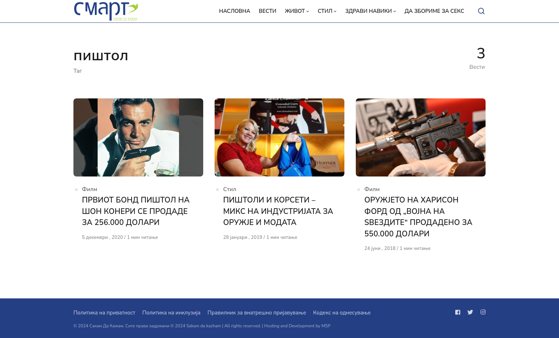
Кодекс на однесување (342, 312)
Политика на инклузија (171, 312)
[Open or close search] (481, 11)
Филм (89, 189)
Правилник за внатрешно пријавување (256, 312)
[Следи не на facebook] (459, 312)
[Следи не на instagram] (482, 312)
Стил (229, 189)
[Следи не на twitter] (470, 312)
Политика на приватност (104, 312)
